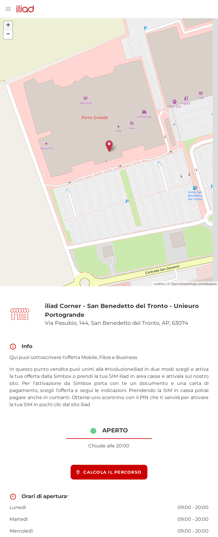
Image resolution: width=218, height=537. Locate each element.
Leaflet (159, 284)
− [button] (8, 34)
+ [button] (8, 25)
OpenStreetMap (183, 284)
